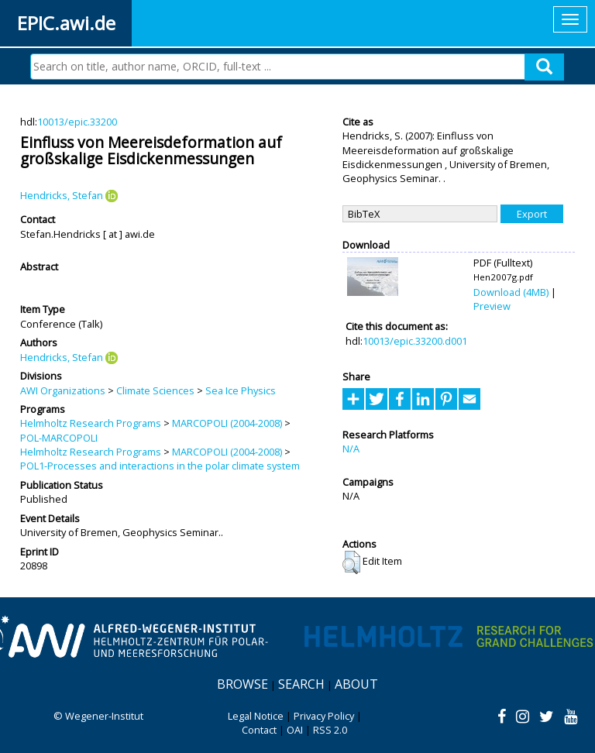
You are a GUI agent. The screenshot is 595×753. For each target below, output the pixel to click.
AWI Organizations (62, 390)
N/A (350, 449)
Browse (242, 684)
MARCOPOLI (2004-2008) (227, 423)
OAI (295, 730)
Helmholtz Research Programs (90, 423)
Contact (259, 730)
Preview (492, 306)
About (356, 684)
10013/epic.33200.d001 (415, 341)
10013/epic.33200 (77, 122)
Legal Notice (256, 716)
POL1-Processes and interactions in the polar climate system (160, 466)
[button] (351, 562)
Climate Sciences (155, 390)
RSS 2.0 (330, 730)
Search (301, 684)
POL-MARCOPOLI (59, 438)
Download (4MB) (511, 292)
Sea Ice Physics (240, 390)
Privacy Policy (324, 716)
